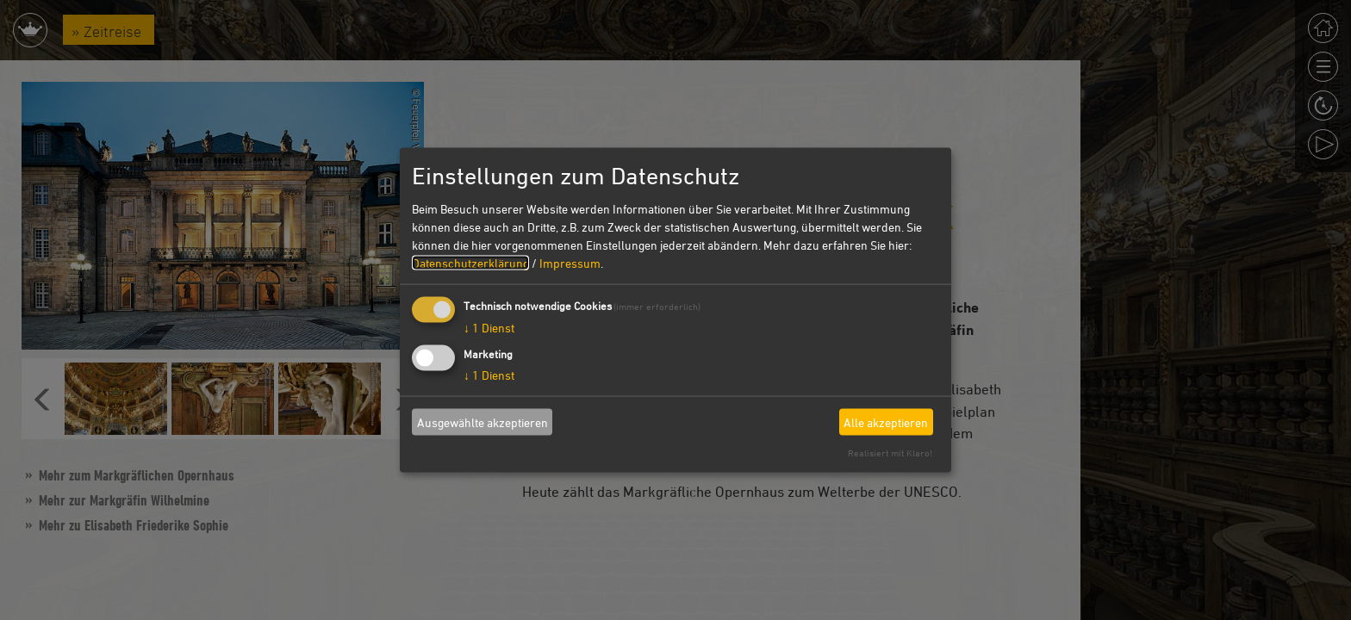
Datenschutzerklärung (470, 263)
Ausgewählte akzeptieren (482, 421)
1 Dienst (489, 327)
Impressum (570, 263)
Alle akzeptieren (886, 421)
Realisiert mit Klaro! (890, 452)
